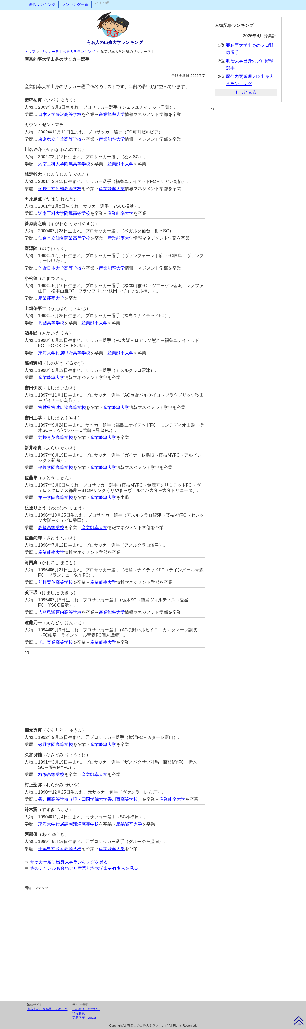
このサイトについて (86, 1009)
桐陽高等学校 (51, 774)
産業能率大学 (112, 114)
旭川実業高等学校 (55, 642)
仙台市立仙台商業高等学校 (64, 238)
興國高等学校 (51, 322)
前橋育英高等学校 (55, 437)
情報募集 (78, 1013)
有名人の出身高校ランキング (47, 1009)
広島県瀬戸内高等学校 (59, 612)
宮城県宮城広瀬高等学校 (62, 407)
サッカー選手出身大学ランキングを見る (69, 862)
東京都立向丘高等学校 (59, 139)
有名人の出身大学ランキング (115, 42)
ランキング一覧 (75, 4)
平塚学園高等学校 (55, 467)
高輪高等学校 (51, 527)
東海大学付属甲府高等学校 (64, 352)
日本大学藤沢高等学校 (59, 114)
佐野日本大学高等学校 (59, 268)
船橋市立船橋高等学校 (59, 188)
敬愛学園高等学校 (55, 744)
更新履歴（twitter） (86, 1017)
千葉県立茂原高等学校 (59, 848)
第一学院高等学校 (55, 497)
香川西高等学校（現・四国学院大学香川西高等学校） (90, 799)
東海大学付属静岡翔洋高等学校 (68, 824)
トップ (30, 51)
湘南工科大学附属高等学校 (64, 164)
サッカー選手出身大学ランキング (68, 51)
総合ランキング (42, 4)
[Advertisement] (115, 688)
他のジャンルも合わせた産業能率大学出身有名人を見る (84, 868)
